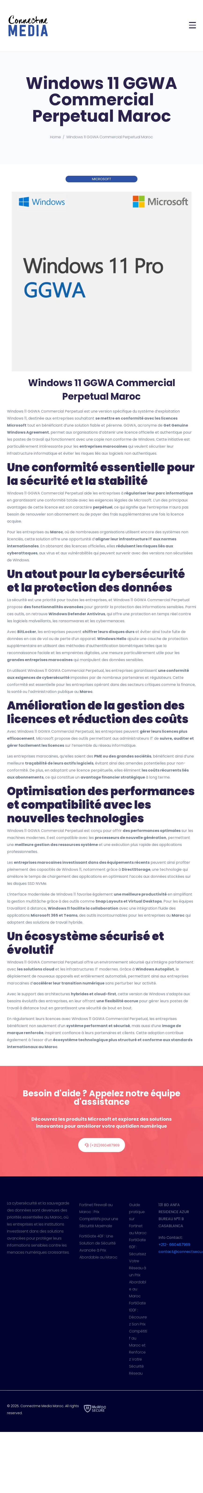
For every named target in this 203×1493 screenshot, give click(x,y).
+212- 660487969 (174, 1244)
